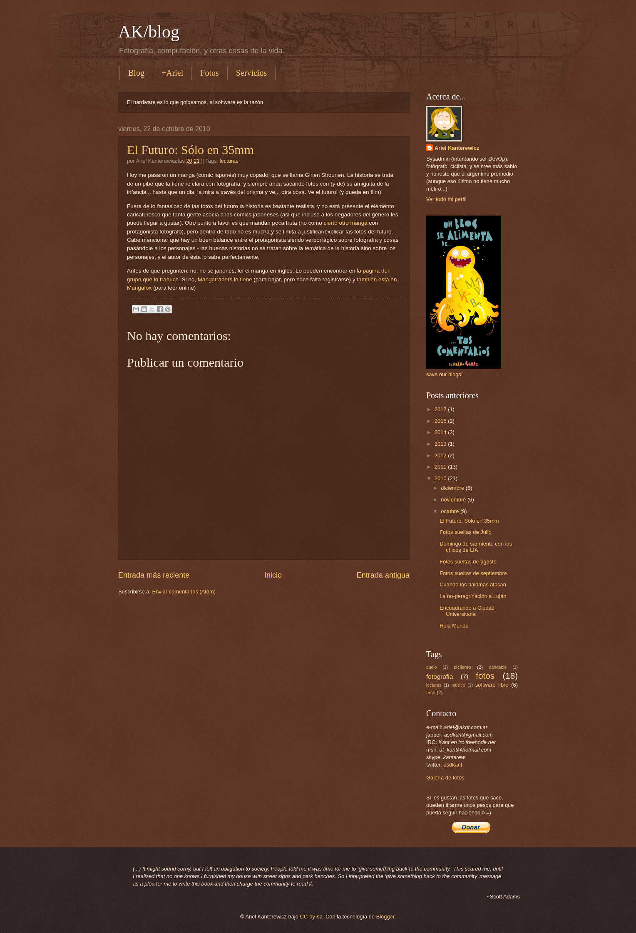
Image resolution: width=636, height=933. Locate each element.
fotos (485, 675)
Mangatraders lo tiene (225, 279)
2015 (441, 421)
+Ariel (172, 72)
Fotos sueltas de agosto (468, 561)
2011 (441, 467)
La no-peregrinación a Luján (473, 596)
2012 (441, 455)
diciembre (453, 488)
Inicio (273, 575)
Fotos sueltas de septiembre (473, 573)
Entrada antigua (383, 575)
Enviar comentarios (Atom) (184, 591)
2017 (441, 409)
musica (458, 685)
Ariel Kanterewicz (457, 148)
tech (430, 692)
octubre (450, 511)
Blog (136, 72)
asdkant (453, 765)
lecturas (229, 161)
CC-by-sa (311, 916)
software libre (492, 685)
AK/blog (148, 31)
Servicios (251, 72)
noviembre (454, 499)
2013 (441, 444)
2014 (441, 432)
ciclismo (462, 667)
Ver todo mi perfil (446, 199)
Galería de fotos (445, 777)
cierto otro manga (346, 223)
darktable (498, 667)
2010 (441, 478)
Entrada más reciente (153, 575)
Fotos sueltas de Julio (466, 532)
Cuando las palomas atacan (473, 584)
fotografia (439, 676)
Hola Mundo (454, 626)
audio (431, 667)
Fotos (209, 72)
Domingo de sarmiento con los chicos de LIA (476, 547)
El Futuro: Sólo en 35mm (190, 149)
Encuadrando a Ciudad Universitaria (467, 611)
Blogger (385, 916)
